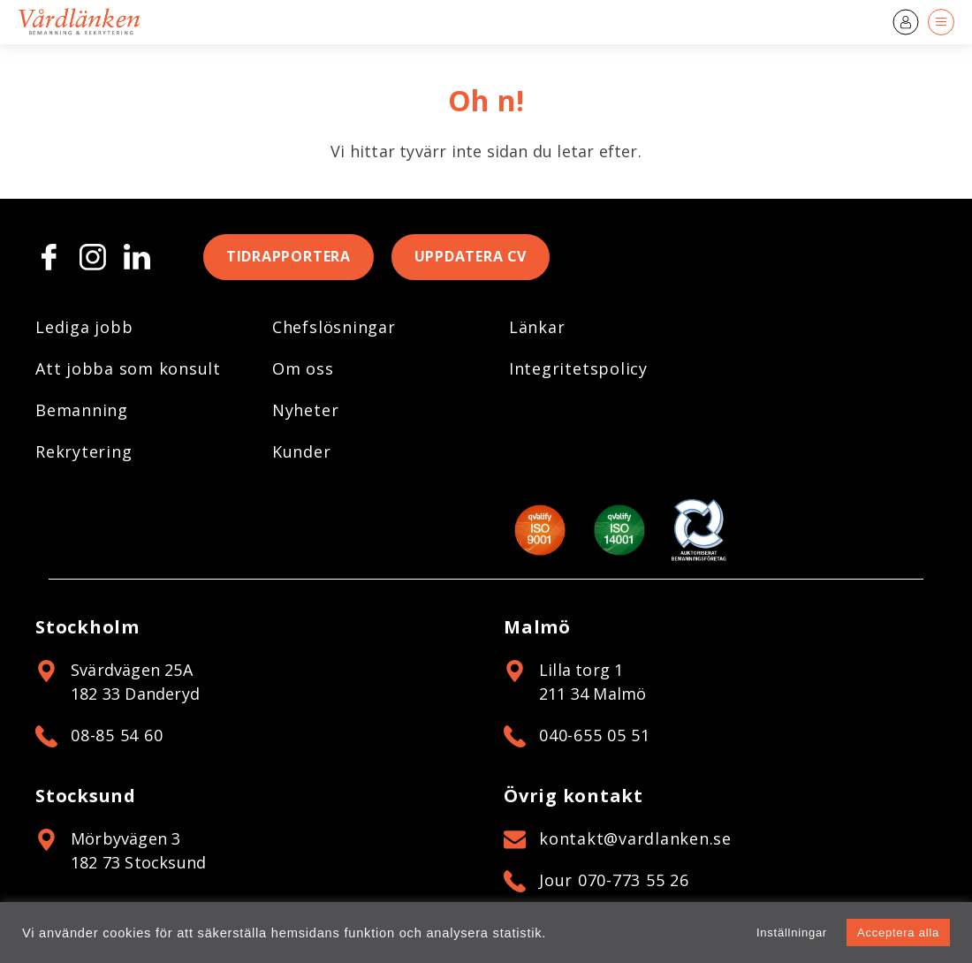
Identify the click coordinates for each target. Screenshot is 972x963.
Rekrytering (83, 451)
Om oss (303, 368)
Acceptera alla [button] (898, 932)
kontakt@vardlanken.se (635, 838)
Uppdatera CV (471, 257)
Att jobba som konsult (128, 368)
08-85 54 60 (117, 735)
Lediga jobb (84, 326)
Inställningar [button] (791, 932)
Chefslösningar (334, 326)
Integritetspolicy (578, 368)
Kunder (301, 451)
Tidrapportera (288, 257)
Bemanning (81, 410)
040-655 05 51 (594, 735)
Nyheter (305, 410)
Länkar (537, 326)
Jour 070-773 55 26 (614, 880)
